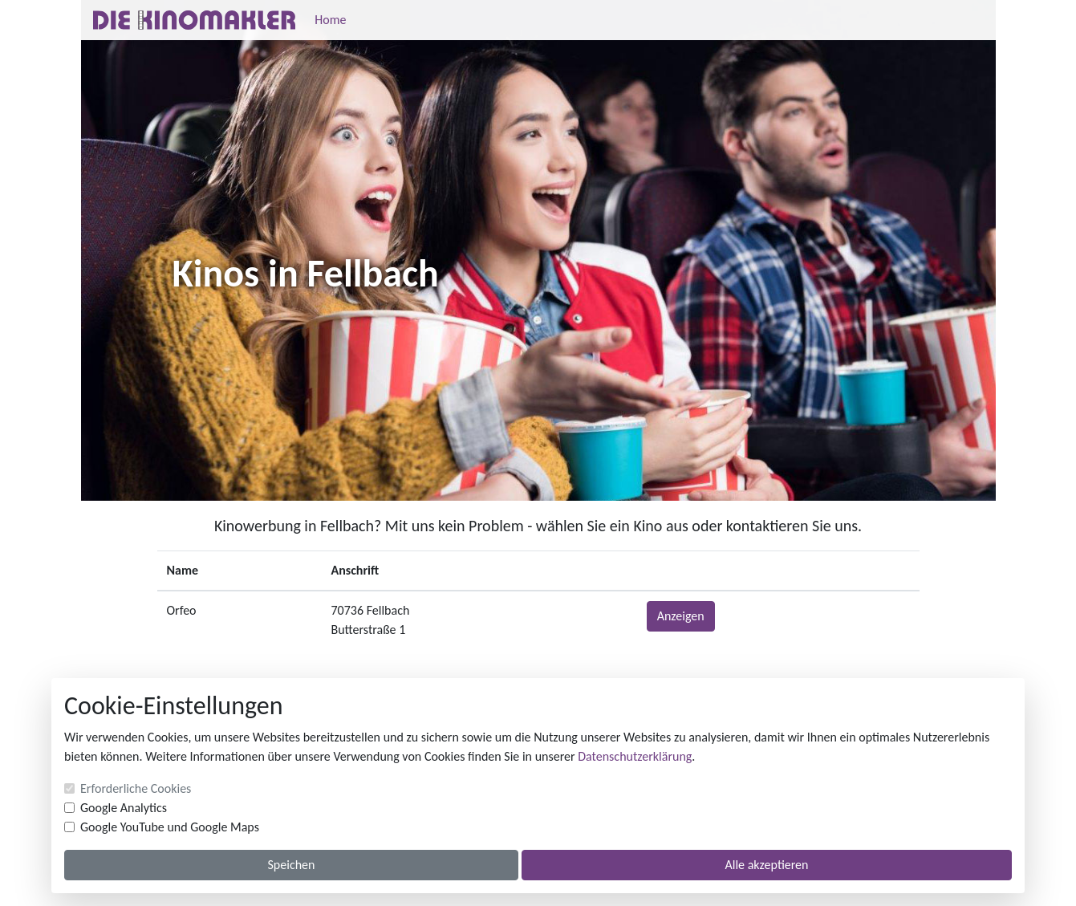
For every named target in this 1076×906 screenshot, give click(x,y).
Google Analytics (123, 807)
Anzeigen (680, 616)
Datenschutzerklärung (635, 756)
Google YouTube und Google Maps (169, 827)
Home (330, 19)
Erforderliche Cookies (135, 788)
